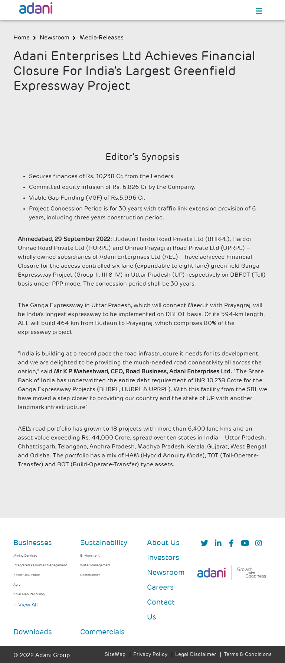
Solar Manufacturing (29, 594)
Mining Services (25, 555)
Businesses (32, 543)
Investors (163, 558)
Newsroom (165, 573)
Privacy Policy (150, 654)
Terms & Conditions (248, 654)
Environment (90, 555)
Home (21, 38)
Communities (90, 575)
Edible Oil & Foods (26, 575)
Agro (16, 584)
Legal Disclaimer (195, 654)
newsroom (54, 38)
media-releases (101, 38)
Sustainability (103, 543)
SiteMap (115, 654)
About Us (163, 543)
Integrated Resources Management (40, 565)
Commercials (102, 632)
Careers (160, 588)
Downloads (32, 632)
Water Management (95, 565)
